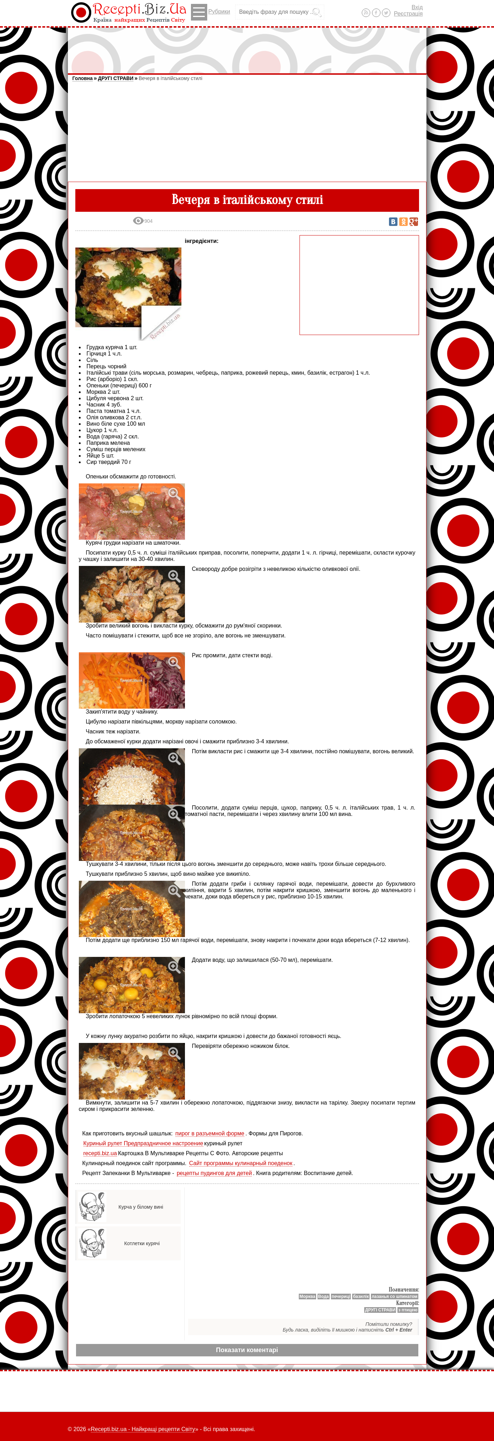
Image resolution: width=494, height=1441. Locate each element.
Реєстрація (408, 14)
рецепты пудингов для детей (214, 1173)
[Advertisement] (247, 47)
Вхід (417, 7)
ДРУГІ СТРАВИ (115, 78)
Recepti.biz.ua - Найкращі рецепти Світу (143, 1429)
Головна (82, 78)
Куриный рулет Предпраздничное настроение (143, 1143)
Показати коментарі (247, 1350)
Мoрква (307, 1296)
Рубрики (210, 12)
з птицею (407, 1309)
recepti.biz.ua (100, 1153)
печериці (341, 1296)
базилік (361, 1296)
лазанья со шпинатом (395, 1296)
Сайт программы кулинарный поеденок (240, 1163)
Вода (323, 1296)
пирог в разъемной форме (209, 1133)
